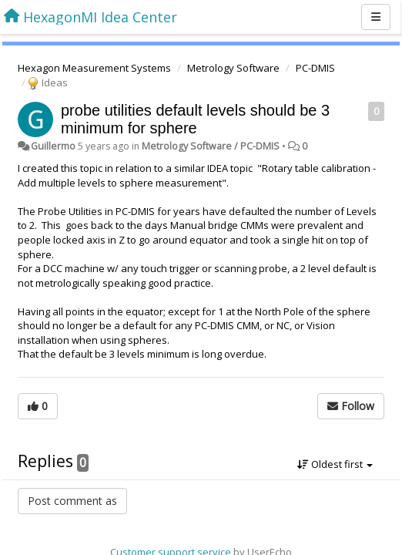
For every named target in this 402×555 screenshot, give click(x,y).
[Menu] (375, 17)
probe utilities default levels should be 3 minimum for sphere (195, 119)
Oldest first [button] (335, 464)
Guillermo (53, 146)
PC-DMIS (315, 68)
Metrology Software (233, 68)
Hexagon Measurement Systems (94, 68)
